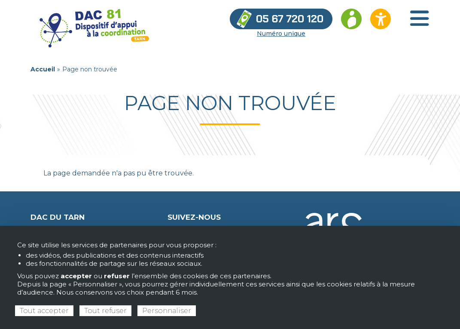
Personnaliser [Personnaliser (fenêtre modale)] (166, 311)
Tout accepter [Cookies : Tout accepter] (44, 311)
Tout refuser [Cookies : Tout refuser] (105, 311)
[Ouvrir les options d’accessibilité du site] (380, 19)
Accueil (42, 69)
